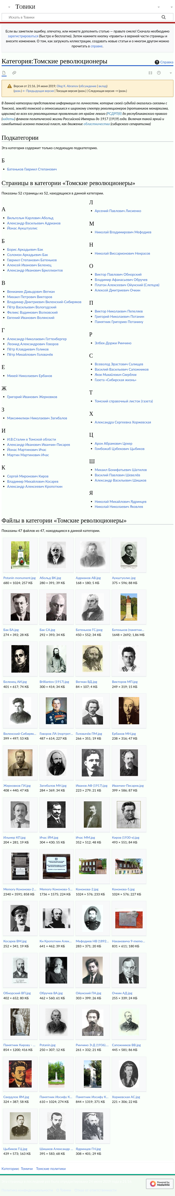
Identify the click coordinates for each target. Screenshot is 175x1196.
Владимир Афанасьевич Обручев (121, 279)
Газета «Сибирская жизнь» (115, 380)
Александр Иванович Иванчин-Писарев (38, 444)
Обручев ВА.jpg (51, 993)
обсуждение (88, 86)
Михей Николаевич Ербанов (29, 376)
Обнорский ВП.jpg (17, 993)
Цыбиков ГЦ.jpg (15, 1149)
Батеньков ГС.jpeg (89, 630)
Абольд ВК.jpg (50, 578)
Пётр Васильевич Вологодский (31, 307)
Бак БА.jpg (11, 630)
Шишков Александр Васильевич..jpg (56, 1149)
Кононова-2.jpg (87, 889)
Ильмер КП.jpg (14, 837)
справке (97, 46)
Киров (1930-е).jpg (125, 837)
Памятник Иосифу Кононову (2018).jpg (56, 1097)
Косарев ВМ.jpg (15, 941)
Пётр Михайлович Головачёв (30, 354)
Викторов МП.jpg (125, 682)
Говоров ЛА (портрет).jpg (56, 733)
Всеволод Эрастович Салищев (119, 364)
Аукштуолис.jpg (124, 578)
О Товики (63, 1190)
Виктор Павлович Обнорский (118, 274)
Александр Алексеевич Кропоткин (34, 486)
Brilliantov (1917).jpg (54, 682)
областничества (97, 124)
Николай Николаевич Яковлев (119, 506)
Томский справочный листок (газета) (124, 401)
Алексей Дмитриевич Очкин (117, 290)
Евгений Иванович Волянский (30, 317)
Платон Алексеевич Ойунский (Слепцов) (127, 285)
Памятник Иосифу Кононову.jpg (92, 1097)
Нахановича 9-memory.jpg (129, 941)
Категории (10, 1168)
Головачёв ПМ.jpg (89, 733)
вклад (103, 86)
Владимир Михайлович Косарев (32, 481)
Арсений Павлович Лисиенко (118, 211)
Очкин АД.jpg (122, 993)
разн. (17, 91)
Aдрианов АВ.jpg (88, 578)
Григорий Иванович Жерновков (32, 397)
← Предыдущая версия (38, 91)
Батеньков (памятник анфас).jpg (129, 630)
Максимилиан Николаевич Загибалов (37, 418)
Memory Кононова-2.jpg (20, 889)
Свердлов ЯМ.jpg (16, 1097)
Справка (164, 62)
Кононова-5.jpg (123, 889)
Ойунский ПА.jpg (88, 993)
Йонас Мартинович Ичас (26, 449)
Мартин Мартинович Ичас (28, 455)
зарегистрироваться (23, 36)
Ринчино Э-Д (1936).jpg (92, 1045)
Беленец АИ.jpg (15, 682)
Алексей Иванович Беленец (29, 265)
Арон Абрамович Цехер (113, 443)
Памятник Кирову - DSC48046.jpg (20, 1045)
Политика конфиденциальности (27, 1190)
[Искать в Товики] (87, 17)
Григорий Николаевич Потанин (119, 316)
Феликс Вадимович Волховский (32, 312)
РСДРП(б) (114, 113)
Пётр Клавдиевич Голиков (28, 349)
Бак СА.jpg (47, 630)
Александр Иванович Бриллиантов (35, 270)
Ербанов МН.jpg (124, 733)
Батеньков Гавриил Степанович (32, 169)
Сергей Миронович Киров (28, 476)
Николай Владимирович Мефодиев (123, 232)
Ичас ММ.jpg (85, 837)
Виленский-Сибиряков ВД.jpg (20, 733)
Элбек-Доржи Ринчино (113, 343)
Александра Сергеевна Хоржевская (123, 422)
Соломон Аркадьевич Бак (27, 255)
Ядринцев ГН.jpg (88, 1149)
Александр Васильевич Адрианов (34, 223)
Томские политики (51, 1168)
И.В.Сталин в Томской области (31, 439)
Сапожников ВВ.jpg (126, 1045)
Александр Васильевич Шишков (121, 480)
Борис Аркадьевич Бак (25, 249)
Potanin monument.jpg (19, 578)
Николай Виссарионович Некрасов (122, 253)
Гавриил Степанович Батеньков (32, 260)
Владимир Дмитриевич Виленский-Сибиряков (44, 302)
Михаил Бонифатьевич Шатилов (121, 470)
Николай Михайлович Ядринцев (121, 501)
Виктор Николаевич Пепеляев (119, 311)
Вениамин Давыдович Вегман (31, 291)
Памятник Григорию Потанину (119, 322)
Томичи (27, 1168)
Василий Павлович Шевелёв (117, 475)
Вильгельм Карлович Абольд (30, 218)
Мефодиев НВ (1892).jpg (92, 941)
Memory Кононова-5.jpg (56, 889)
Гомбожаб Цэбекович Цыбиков (120, 449)
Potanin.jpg (48, 1045)
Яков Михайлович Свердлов (116, 374)
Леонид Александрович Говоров (33, 344)
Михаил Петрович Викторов (29, 297)
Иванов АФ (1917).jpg (92, 785)
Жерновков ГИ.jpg (17, 785)
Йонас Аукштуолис (22, 228)
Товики (25, 6)
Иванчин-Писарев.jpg (128, 785)
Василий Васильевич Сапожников (122, 369)
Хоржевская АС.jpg (126, 1097)
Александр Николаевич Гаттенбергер (37, 339)
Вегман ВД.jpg (86, 682)
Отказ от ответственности (95, 1190)
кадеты (8, 119)
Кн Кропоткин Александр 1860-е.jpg (56, 941)
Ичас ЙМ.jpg (49, 837)
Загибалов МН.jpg (53, 785)
